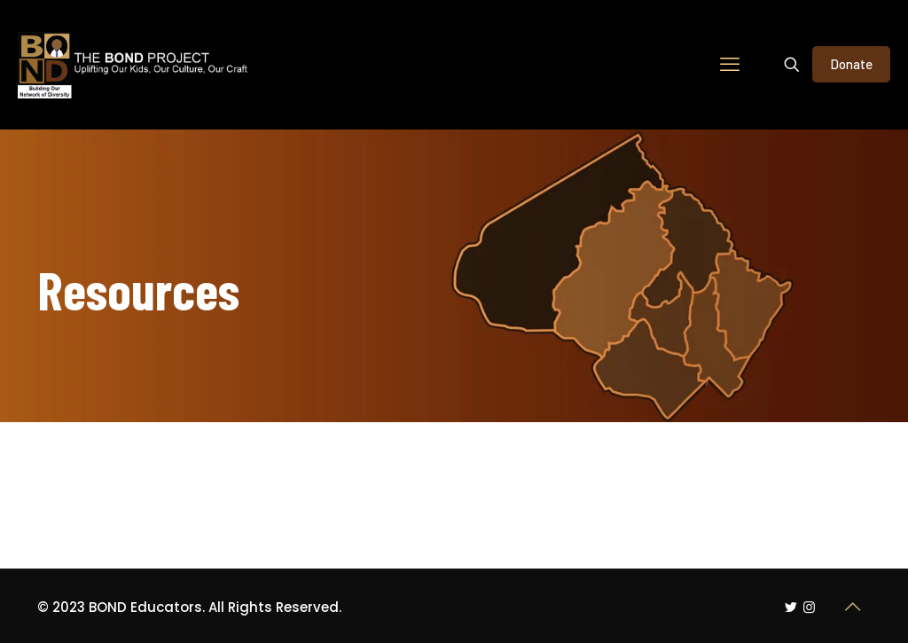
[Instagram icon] (809, 607)
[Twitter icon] (790, 607)
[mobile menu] (730, 65)
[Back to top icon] (852, 606)
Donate (851, 64)
